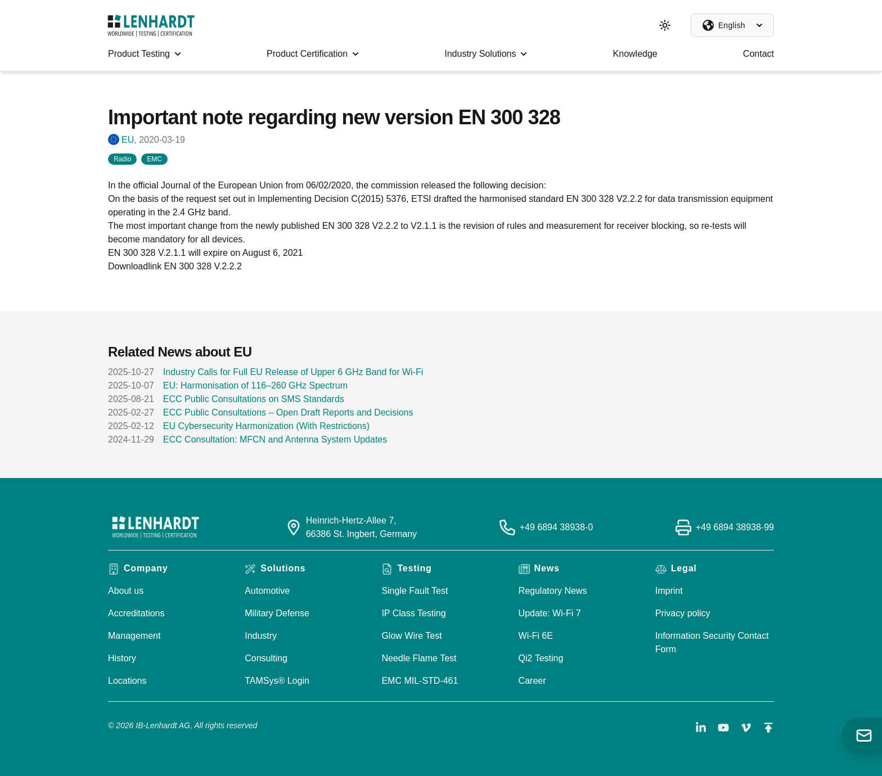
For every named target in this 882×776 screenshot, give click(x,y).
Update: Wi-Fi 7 (550, 613)
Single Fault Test (414, 590)
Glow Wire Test (411, 635)
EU (128, 140)
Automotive (267, 590)
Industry (261, 635)
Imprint (669, 590)
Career (532, 680)
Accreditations (136, 613)
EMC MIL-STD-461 (419, 680)
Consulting (266, 658)
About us (125, 590)
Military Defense (277, 613)
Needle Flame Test (418, 658)
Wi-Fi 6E (536, 635)
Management (134, 635)
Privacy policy (682, 613)
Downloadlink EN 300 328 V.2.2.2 (175, 266)
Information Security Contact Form (712, 642)
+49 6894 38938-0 (556, 527)
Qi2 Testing (541, 658)
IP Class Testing (413, 613)
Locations (127, 680)
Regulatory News (553, 590)
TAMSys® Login (277, 680)
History (122, 658)
